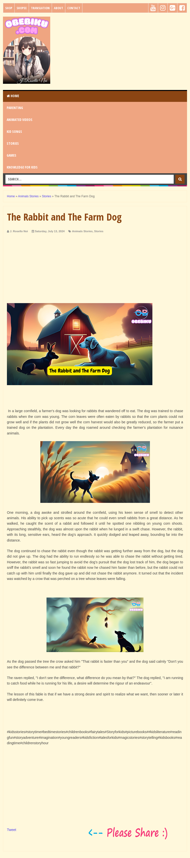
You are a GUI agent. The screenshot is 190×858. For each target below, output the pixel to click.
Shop (8, 8)
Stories (98, 231)
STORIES (13, 143)
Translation (40, 8)
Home (13, 95)
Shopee (22, 8)
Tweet (11, 830)
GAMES (11, 155)
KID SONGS (14, 131)
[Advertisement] (120, 51)
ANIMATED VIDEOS (19, 119)
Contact (73, 8)
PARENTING (15, 107)
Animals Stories (82, 231)
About (58, 8)
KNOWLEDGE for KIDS (22, 167)
